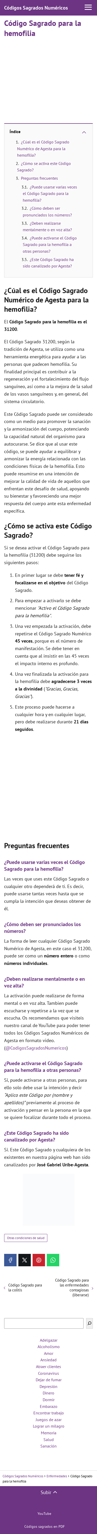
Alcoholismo (49, 1346)
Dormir (49, 1399)
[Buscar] (89, 1323)
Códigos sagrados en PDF (44, 1526)
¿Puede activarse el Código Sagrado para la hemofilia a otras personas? (50, 244)
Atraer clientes (48, 1366)
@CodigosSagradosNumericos (35, 1048)
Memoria (48, 1432)
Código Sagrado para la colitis (25, 1287)
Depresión (48, 1386)
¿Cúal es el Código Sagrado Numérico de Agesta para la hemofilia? (43, 148)
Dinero (48, 1392)
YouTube (44, 1513)
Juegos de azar (49, 1419)
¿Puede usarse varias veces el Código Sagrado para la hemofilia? (50, 193)
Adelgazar (48, 1340)
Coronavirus (48, 1373)
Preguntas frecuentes (39, 178)
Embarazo (48, 1406)
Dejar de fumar (49, 1379)
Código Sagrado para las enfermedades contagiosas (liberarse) (72, 1287)
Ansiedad (48, 1359)
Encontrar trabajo (48, 1412)
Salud (48, 1439)
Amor (48, 1353)
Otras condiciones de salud (25, 1238)
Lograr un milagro (48, 1426)
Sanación (48, 1446)
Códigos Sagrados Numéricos (36, 7)
